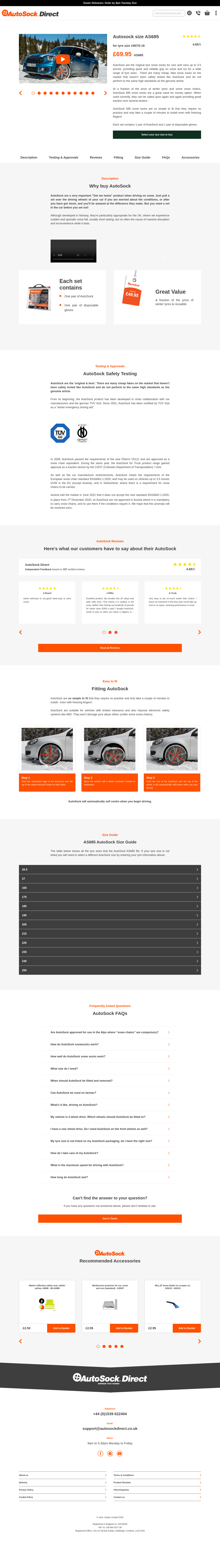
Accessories (191, 160)
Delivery (23, 1484)
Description (28, 160)
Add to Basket (61, 1329)
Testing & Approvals (63, 160)
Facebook (100, 1455)
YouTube (119, 1455)
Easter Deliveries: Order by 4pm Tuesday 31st (109, 3)
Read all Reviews (110, 651)
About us (23, 1476)
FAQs (166, 160)
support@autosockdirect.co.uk (110, 1429)
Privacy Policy (26, 1491)
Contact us (119, 1498)
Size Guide (142, 160)
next (105, 94)
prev (20, 92)
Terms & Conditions (124, 1476)
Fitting (118, 160)
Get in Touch (110, 1221)
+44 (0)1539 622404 (110, 1415)
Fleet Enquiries (121, 1491)
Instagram (110, 1455)
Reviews (96, 160)
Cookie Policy (26, 1498)
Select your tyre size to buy (157, 135)
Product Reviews (122, 1484)
